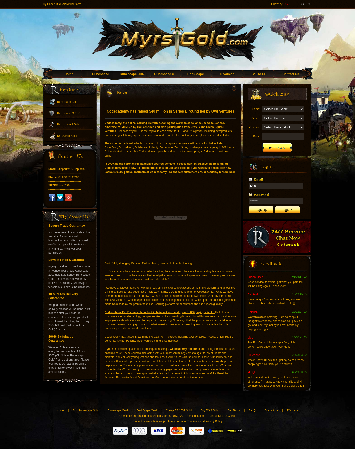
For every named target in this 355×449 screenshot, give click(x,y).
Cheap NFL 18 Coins (222, 415)
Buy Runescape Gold (85, 410)
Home (69, 74)
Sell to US (259, 74)
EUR (294, 4)
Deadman (227, 74)
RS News (292, 410)
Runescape (100, 74)
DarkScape (195, 74)
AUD (310, 4)
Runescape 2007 (132, 74)
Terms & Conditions (187, 421)
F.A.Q (252, 410)
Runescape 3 (164, 74)
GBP (302, 4)
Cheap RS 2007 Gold (179, 410)
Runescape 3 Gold (68, 124)
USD (286, 4)
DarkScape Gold (67, 135)
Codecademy (113, 123)
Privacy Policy (214, 421)
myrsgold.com (195, 415)
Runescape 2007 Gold (70, 113)
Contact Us (290, 74)
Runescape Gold (67, 101)
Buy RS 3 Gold (210, 410)
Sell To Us (234, 410)
